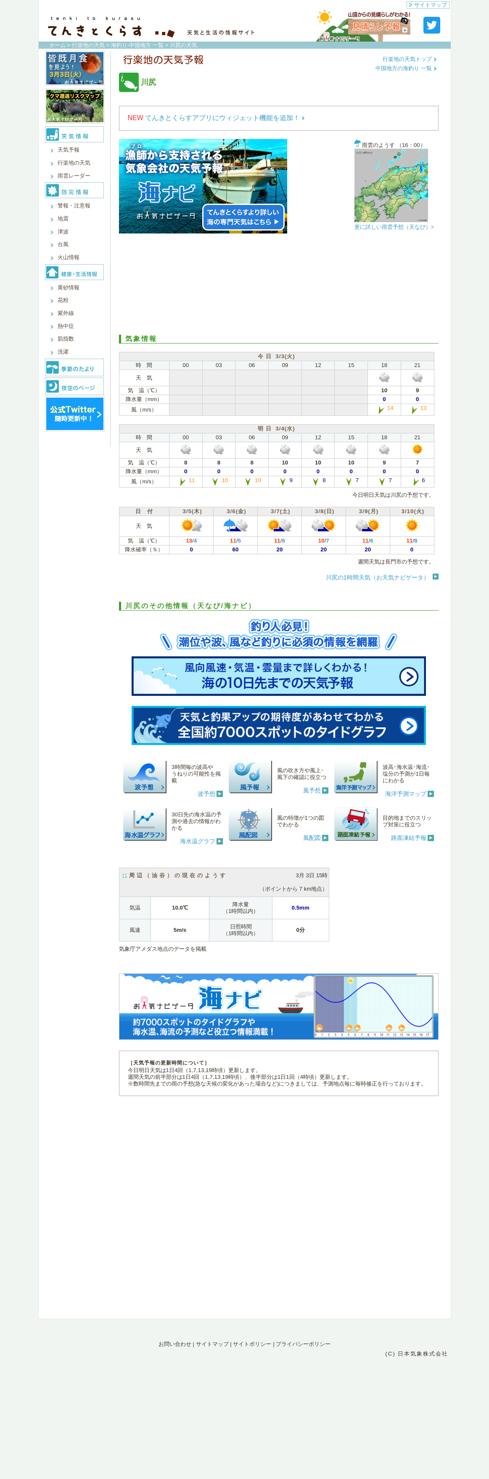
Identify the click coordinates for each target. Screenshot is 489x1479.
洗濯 (63, 352)
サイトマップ (428, 5)
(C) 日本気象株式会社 (416, 1354)
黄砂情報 (68, 287)
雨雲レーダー (74, 176)
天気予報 (68, 150)
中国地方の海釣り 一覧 (405, 68)
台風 (63, 244)
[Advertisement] (279, 284)
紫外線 (66, 313)
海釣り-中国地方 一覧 (137, 45)
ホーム (57, 45)
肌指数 (66, 339)
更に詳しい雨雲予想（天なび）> (394, 227)
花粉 (63, 300)
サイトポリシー (252, 1344)
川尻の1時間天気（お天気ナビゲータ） (377, 577)
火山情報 (68, 257)
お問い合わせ (175, 1344)
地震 (63, 218)
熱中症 (66, 326)
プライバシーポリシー (303, 1344)
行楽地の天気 (88, 45)
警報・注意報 (74, 205)
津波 (63, 231)
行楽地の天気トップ (410, 59)
